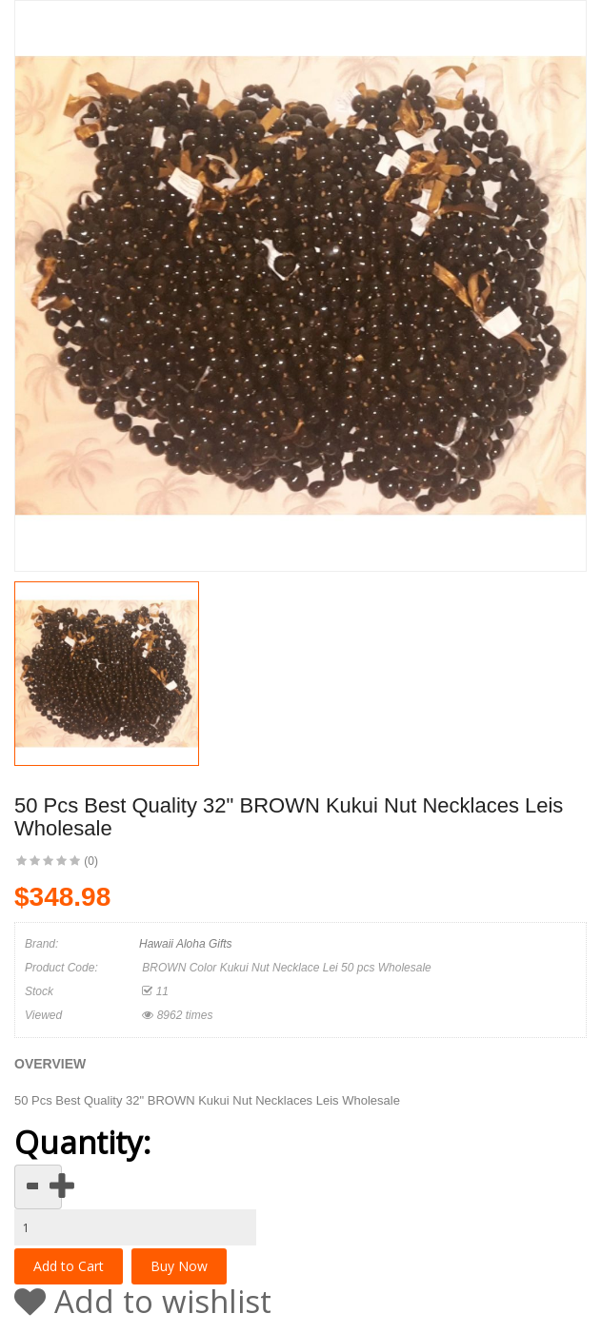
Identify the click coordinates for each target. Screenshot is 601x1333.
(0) (91, 861)
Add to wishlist (142, 1301)
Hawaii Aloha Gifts (185, 944)
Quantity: (82, 1143)
